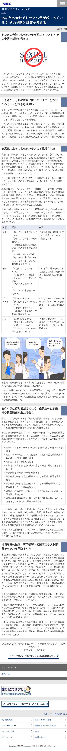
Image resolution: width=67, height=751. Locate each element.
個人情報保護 (6, 720)
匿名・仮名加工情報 (43, 720)
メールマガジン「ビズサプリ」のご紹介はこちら (32, 656)
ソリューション (8, 667)
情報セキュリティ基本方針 (46, 725)
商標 (37, 731)
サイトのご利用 (7, 731)
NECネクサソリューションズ (16, 9)
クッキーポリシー (8, 725)
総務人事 (5, 674)
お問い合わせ (40, 737)
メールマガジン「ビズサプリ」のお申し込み (24, 704)
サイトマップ (6, 737)
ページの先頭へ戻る (57, 714)
